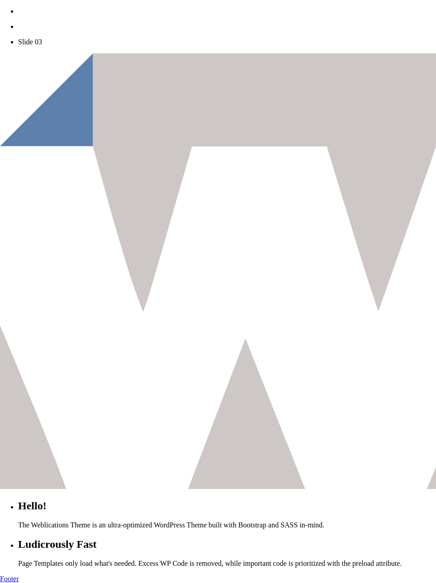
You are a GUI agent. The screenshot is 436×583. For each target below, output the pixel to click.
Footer (9, 579)
